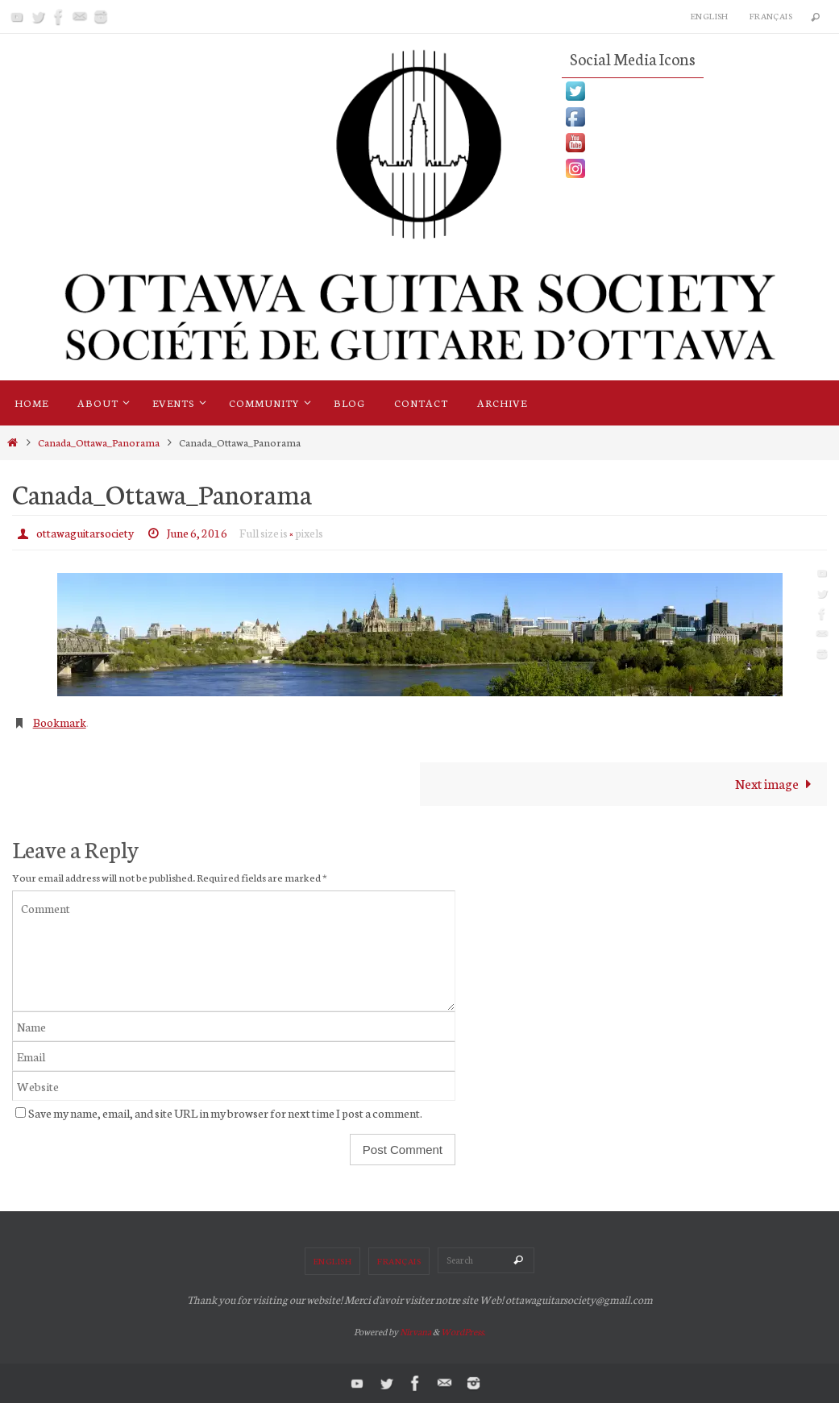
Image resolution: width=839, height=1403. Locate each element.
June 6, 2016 (197, 533)
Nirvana (415, 1331)
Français (771, 16)
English (710, 16)
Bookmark (59, 722)
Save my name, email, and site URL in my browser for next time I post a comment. (225, 1112)
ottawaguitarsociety (85, 533)
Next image (777, 783)
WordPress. (463, 1331)
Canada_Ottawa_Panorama (99, 441)
